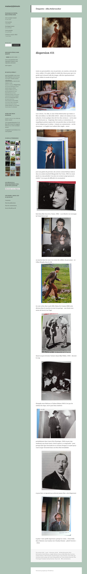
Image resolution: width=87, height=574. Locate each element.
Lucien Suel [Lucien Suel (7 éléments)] (7, 96)
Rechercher (8, 43)
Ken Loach (50, 557)
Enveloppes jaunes (9, 26)
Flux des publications (10, 203)
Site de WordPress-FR (10, 208)
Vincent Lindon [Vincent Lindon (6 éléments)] (8, 106)
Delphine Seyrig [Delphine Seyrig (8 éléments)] (8, 83)
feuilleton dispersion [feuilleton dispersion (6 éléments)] (9, 88)
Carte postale (8, 22)
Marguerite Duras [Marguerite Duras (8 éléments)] (14, 97)
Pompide (43, 559)
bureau (52, 552)
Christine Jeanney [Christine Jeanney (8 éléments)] (14, 78)
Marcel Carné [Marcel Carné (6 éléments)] (7, 97)
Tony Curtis (57, 559)
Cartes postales (9, 30)
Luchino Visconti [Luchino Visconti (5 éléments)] (16, 94)
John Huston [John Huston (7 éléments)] (7, 94)
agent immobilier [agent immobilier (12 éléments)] (9, 75)
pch (47, 552)
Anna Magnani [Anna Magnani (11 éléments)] (8, 77)
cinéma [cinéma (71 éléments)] (8, 80)
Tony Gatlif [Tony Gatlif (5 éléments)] (14, 105)
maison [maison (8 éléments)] (17, 96)
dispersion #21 (45, 52)
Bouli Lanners (71, 554)
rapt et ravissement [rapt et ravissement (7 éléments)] (14, 102)
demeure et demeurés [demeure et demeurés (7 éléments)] (9, 84)
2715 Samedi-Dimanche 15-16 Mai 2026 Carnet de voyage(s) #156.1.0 (12, 124)
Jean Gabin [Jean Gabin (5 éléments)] (15, 91)
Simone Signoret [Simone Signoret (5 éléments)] (14, 103)
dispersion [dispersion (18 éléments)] (17, 85)
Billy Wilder (64, 554)
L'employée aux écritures (11, 130)
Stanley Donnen (50, 559)
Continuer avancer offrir (11, 34)
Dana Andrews (64, 555)
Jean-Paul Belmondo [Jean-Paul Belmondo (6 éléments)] (9, 91)
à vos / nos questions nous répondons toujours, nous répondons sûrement (11, 61)
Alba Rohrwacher (64, 552)
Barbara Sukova (58, 554)
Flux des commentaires (11, 205)
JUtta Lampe (44, 557)
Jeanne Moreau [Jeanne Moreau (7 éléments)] (8, 92)
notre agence (8, 65)
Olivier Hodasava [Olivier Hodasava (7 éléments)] (8, 100)
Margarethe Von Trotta (59, 557)
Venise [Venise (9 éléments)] (17, 105)
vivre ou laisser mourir (11, 18)
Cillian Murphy (47, 555)
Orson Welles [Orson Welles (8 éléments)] (15, 100)
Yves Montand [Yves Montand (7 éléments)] (14, 107)
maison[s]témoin (12, 6)
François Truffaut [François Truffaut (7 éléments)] (8, 89)
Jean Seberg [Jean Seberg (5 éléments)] (13, 92)
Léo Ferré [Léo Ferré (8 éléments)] (12, 96)
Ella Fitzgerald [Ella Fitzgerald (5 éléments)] (7, 86)
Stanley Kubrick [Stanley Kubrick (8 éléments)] (8, 105)
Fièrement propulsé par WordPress (44, 570)
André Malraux (45, 554)
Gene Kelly (70, 555)
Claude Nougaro (56, 555)
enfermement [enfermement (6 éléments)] (12, 86)
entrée (56, 552)
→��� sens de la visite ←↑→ (12, 57)
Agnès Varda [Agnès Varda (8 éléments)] (17, 75)
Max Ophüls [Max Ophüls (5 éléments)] (7, 99)
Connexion (7, 200)
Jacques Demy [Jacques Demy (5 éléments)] (14, 89)
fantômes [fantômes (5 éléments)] (17, 86)
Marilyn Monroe (69, 557)
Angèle (51, 554)
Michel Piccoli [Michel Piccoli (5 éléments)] (11, 99)
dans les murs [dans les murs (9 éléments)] (17, 81)
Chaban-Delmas (40, 555)
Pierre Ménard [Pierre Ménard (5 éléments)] (7, 102)
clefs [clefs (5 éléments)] (12, 81)
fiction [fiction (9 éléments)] (14, 88)
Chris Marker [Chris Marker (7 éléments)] (7, 78)
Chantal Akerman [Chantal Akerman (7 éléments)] (16, 77)
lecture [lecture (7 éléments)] (11, 94)
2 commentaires (66, 559)
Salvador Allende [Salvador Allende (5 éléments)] (8, 103)
